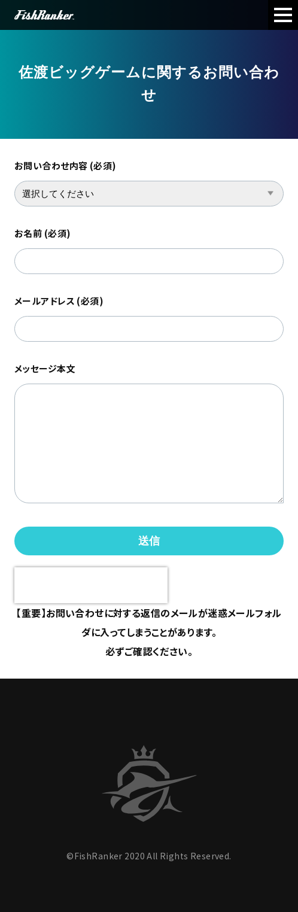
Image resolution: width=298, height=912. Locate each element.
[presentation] (91, 585)
